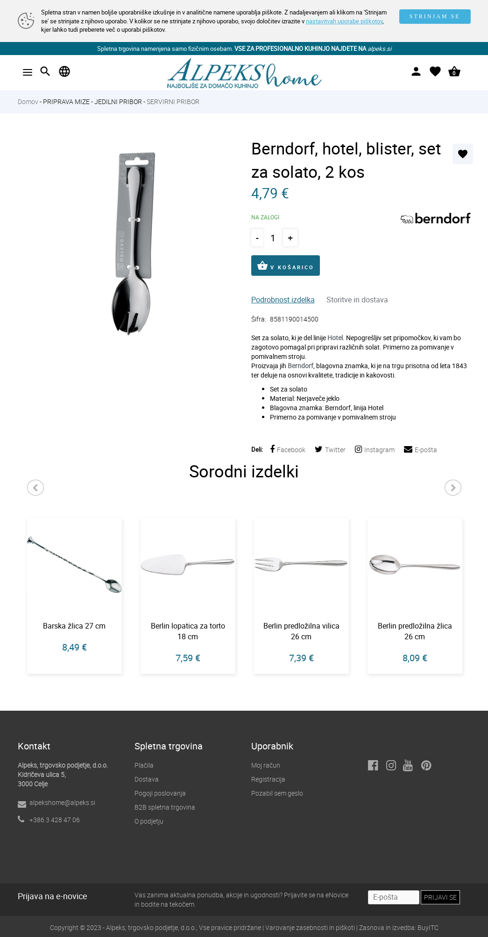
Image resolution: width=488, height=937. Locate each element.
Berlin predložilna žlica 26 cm (415, 631)
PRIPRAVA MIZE (66, 101)
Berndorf (300, 365)
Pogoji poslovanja (160, 793)
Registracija (268, 779)
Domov (28, 101)
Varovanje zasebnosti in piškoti (310, 927)
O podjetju (148, 821)
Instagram (375, 449)
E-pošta (420, 449)
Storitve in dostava (357, 299)
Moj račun (265, 765)
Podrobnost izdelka (283, 299)
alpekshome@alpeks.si (62, 802)
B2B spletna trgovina (164, 807)
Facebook (287, 449)
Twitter (330, 449)
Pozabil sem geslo (277, 793)
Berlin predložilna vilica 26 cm (301, 631)
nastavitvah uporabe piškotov (344, 21)
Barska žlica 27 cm (74, 626)
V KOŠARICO (285, 265)
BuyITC (427, 927)
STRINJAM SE (435, 16)
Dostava (146, 779)
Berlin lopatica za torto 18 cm (188, 631)
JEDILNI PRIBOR (118, 101)
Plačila (144, 765)
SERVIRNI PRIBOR (173, 101)
